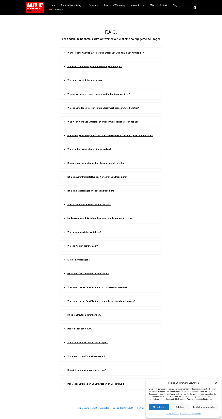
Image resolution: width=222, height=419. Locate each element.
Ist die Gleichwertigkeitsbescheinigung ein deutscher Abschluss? (102, 217)
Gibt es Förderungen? (78, 259)
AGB (95, 406)
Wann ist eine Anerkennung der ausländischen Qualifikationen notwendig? (106, 52)
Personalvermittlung (72, 7)
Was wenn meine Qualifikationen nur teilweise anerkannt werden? (102, 300)
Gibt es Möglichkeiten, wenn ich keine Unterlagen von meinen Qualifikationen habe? (112, 135)
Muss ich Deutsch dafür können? (84, 313)
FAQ (147, 7)
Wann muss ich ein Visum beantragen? (87, 341)
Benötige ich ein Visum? (80, 327)
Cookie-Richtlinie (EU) (122, 406)
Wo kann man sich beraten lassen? (85, 80)
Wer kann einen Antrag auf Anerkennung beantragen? (96, 66)
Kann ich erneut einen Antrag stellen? (87, 368)
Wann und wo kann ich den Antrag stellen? (89, 149)
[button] (216, 382)
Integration (133, 7)
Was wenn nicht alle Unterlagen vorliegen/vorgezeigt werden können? (105, 121)
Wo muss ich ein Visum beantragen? (86, 355)
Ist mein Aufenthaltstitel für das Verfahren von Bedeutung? (98, 176)
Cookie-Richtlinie (172, 414)
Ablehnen (180, 407)
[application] (82, 7)
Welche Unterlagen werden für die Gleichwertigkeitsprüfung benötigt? (104, 107)
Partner (138, 406)
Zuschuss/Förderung (111, 7)
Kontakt (157, 7)
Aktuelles (104, 406)
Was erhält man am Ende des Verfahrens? (89, 204)
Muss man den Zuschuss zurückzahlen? (88, 272)
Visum (92, 7)
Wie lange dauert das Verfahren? (84, 231)
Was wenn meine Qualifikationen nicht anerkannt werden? (98, 286)
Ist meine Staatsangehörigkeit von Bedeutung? (92, 190)
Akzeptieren (159, 407)
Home (53, 7)
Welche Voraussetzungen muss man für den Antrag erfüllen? (99, 94)
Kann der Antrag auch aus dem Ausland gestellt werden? (97, 162)
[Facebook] (194, 7)
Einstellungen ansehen (204, 407)
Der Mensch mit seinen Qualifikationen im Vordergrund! (96, 382)
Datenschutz (185, 414)
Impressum (196, 414)
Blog (167, 7)
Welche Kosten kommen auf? (83, 245)
